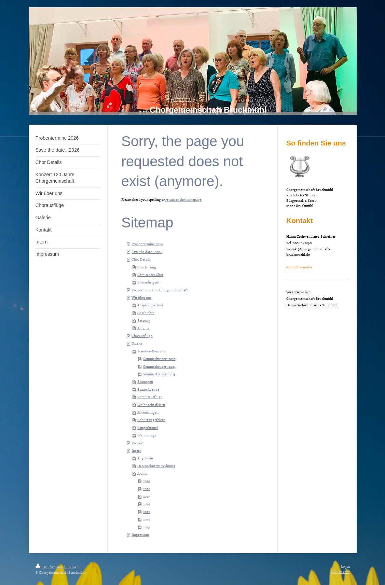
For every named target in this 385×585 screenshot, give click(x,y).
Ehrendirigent (148, 282)
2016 (146, 504)
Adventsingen (148, 412)
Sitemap (72, 567)
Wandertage (146, 435)
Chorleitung (146, 267)
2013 (146, 527)
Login (345, 566)
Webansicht (340, 571)
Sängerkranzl (147, 427)
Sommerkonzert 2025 (159, 358)
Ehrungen (145, 381)
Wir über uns (141, 297)
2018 (146, 488)
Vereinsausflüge (149, 397)
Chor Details (141, 259)
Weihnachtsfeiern (151, 404)
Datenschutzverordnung (156, 466)
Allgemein (145, 458)
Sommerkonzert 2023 (159, 374)
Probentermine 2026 (147, 244)
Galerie (137, 343)
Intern (136, 450)
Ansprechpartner (150, 305)
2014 (146, 519)
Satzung (143, 320)
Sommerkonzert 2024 (159, 366)
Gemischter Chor (150, 274)
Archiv (142, 473)
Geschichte (145, 313)
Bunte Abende (148, 389)
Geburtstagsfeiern (151, 419)
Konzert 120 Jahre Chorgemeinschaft (160, 290)
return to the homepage (183, 199)
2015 (146, 511)
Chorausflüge (142, 335)
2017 (146, 496)
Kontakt (138, 443)
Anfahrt (143, 328)
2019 (146, 481)
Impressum (140, 534)
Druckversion (50, 567)
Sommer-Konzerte (151, 351)
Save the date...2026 (147, 251)
